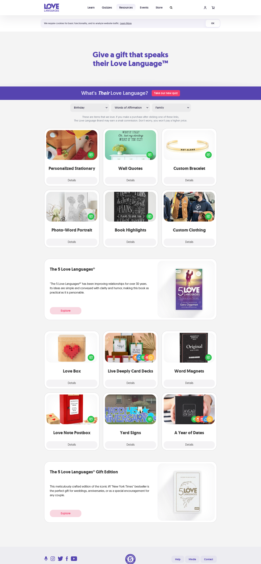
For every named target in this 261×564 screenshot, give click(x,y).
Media (192, 559)
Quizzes (107, 7)
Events (144, 7)
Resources (126, 7)
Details (72, 180)
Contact (208, 559)
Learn (91, 7)
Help (178, 559)
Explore (66, 311)
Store (159, 7)
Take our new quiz (166, 93)
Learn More (126, 23)
